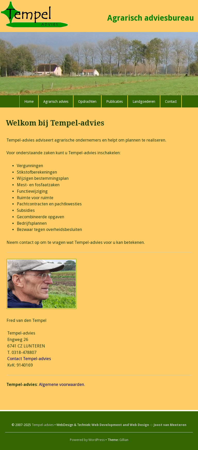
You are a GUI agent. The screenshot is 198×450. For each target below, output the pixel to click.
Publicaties (114, 101)
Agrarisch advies (55, 101)
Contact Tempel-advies (29, 358)
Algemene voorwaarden (61, 384)
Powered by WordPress (87, 440)
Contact (171, 101)
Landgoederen (144, 101)
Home (29, 101)
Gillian (123, 440)
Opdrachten (87, 101)
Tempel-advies (43, 425)
